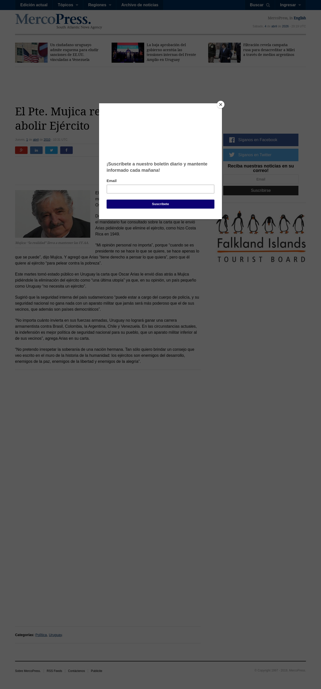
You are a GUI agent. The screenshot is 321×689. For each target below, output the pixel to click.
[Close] (220, 104)
